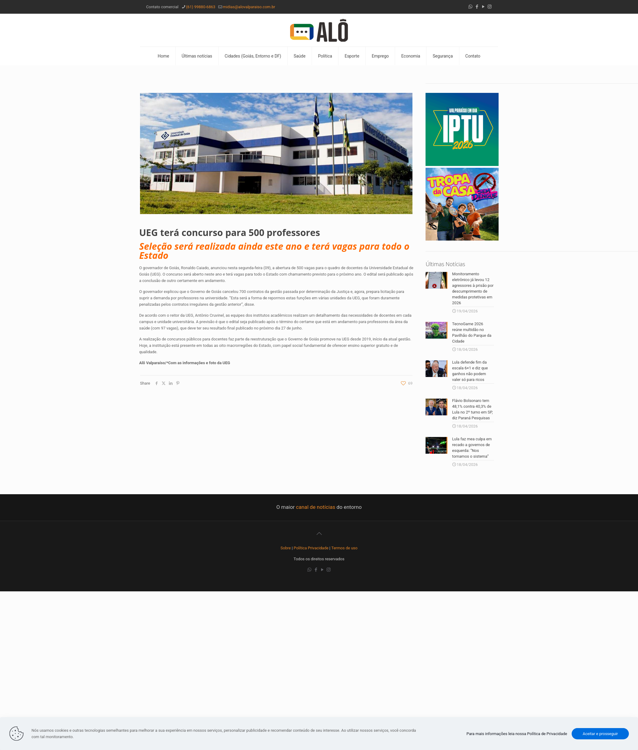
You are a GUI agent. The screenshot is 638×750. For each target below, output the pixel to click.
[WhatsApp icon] (470, 6)
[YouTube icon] (483, 6)
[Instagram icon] (489, 6)
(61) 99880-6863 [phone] (200, 7)
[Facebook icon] (477, 6)
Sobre (286, 548)
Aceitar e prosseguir (600, 733)
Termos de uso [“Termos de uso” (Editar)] (344, 548)
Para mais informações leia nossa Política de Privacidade (517, 733)
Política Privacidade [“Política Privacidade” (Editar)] (311, 548)
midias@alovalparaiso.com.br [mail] (249, 7)
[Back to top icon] (319, 533)
